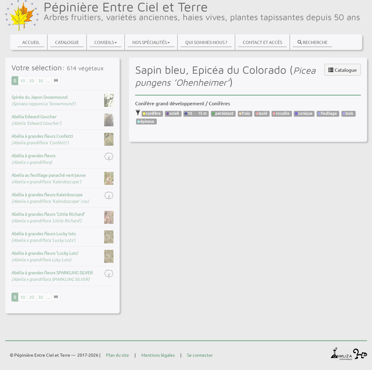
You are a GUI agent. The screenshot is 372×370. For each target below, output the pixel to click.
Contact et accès (262, 42)
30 (40, 80)
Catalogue (67, 42)
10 (22, 80)
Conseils (105, 42)
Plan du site (117, 355)
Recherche (312, 42)
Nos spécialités (151, 42)
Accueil (31, 42)
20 (31, 80)
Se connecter (200, 355)
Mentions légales (158, 355)
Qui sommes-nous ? (206, 42)
